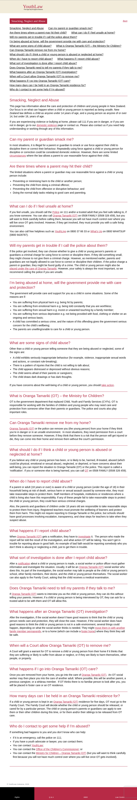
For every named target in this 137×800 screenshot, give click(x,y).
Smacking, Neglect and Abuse (27, 28)
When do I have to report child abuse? (31, 58)
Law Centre (119, 797)
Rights (17, 797)
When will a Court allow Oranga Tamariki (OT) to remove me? (44, 76)
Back (125, 21)
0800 (86, 797)
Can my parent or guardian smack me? (70, 28)
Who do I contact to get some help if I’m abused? (37, 89)
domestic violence (47, 125)
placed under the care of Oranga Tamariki (33, 268)
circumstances (18, 155)
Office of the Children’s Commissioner (57, 749)
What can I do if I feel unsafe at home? (93, 32)
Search (120, 8)
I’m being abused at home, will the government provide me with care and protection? (57, 41)
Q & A (51, 797)
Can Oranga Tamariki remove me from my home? (38, 50)
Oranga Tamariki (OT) (91, 567)
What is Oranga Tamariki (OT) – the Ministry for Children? (88, 45)
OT (86, 470)
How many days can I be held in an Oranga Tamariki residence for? (48, 85)
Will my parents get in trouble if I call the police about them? (43, 37)
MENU (127, 6)
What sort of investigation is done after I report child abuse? (43, 63)
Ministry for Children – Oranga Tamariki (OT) (61, 753)
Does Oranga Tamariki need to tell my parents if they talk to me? (46, 67)
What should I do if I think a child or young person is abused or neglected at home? (57, 54)
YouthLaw (75, 7)
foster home (88, 631)
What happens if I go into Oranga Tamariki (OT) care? (40, 80)
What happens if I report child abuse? (78, 58)
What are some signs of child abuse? (31, 45)
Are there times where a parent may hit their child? (38, 32)
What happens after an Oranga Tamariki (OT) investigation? (43, 72)
